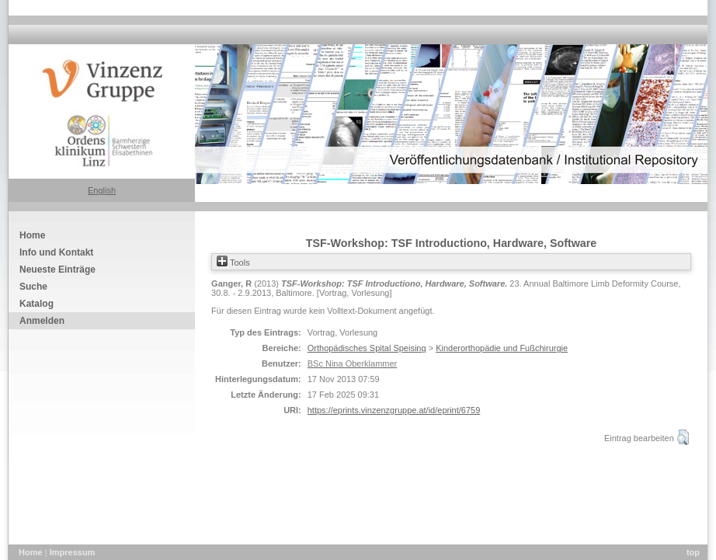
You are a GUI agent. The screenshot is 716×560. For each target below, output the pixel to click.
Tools (233, 262)
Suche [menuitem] (33, 286)
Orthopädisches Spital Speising (367, 348)
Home (32, 552)
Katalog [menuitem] (36, 303)
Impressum (73, 552)
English (102, 190)
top (693, 552)
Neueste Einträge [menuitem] (57, 269)
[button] (683, 437)
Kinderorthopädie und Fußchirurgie (502, 348)
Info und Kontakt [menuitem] (56, 252)
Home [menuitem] (32, 235)
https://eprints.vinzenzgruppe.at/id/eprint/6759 (394, 410)
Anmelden (41, 320)
